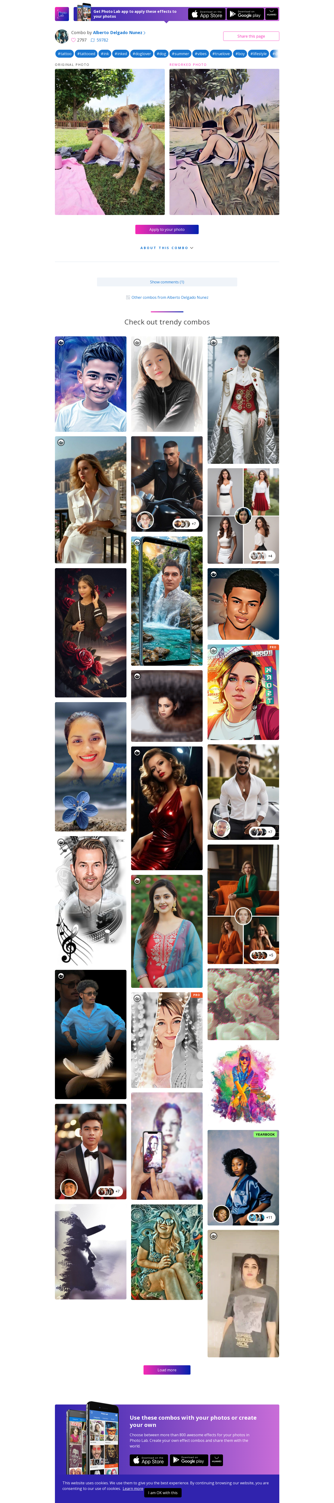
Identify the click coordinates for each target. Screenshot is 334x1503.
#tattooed (86, 53)
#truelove (221, 53)
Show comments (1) (167, 282)
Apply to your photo (167, 229)
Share (251, 36)
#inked (121, 53)
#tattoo (65, 53)
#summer (180, 53)
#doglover (142, 53)
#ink (105, 53)
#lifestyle (258, 53)
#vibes (201, 53)
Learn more (133, 1488)
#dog (161, 53)
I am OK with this (163, 1492)
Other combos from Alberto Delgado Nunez (167, 297)
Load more (167, 1370)
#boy (240, 53)
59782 (99, 40)
